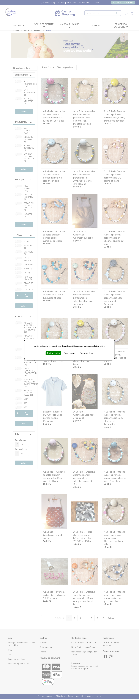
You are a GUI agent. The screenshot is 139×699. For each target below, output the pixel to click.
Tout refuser (69, 353)
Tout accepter (53, 353)
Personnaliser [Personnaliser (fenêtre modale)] (86, 353)
